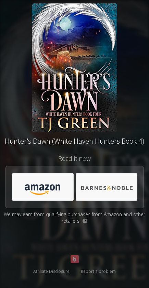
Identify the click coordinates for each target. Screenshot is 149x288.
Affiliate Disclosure (51, 271)
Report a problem (98, 271)
